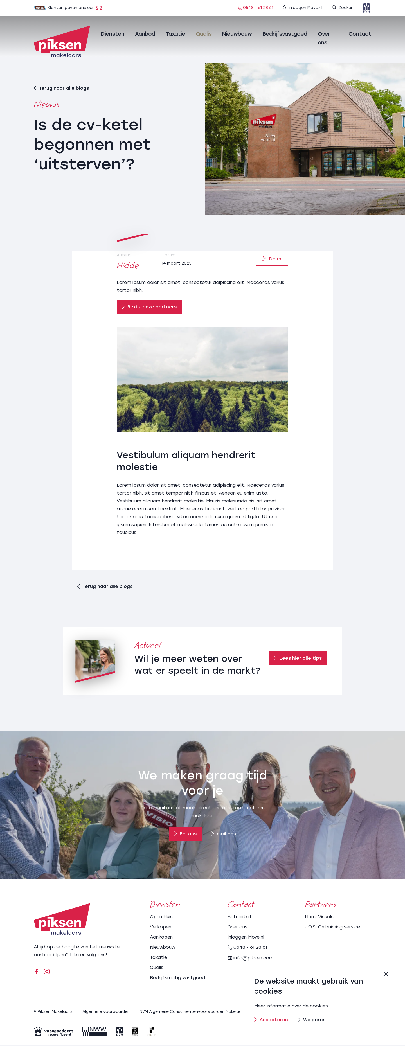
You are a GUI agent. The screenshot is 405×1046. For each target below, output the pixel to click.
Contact (359, 34)
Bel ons (185, 835)
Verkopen (160, 928)
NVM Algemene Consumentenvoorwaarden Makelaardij (198, 1013)
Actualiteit (240, 918)
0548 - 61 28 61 (255, 7)
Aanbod (145, 34)
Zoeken (343, 7)
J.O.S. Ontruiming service (332, 928)
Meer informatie (272, 1006)
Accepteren (271, 1019)
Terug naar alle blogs (61, 88)
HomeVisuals (319, 918)
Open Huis (161, 918)
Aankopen (161, 938)
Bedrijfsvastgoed (284, 34)
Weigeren (312, 1019)
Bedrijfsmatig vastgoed (177, 979)
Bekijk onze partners (149, 307)
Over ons (238, 928)
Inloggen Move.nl (302, 7)
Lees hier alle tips (298, 660)
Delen (272, 259)
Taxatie (175, 34)
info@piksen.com (250, 959)
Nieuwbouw (237, 34)
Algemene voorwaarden (107, 1013)
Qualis (204, 34)
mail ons (224, 835)
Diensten (112, 34)
